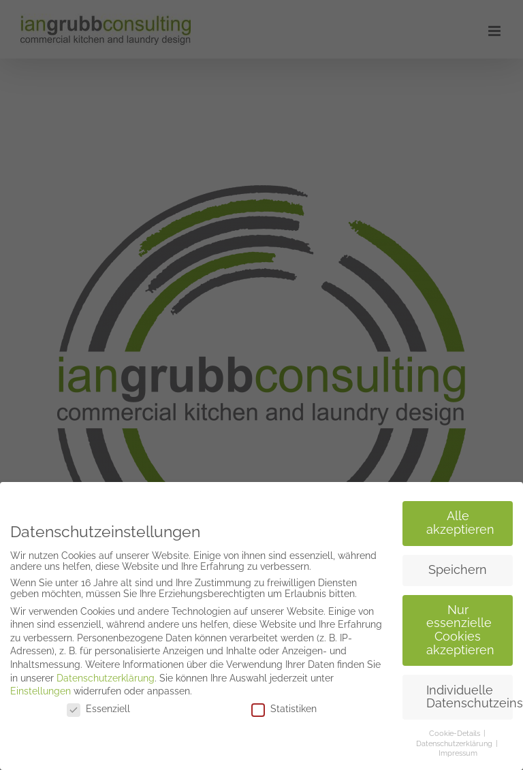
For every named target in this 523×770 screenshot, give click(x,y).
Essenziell (98, 705)
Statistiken (284, 705)
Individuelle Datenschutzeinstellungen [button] (469, 693)
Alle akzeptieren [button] (460, 520)
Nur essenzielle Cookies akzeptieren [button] (460, 627)
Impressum (458, 750)
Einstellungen (40, 688)
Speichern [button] (457, 566)
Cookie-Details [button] (455, 730)
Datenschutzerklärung (106, 674)
